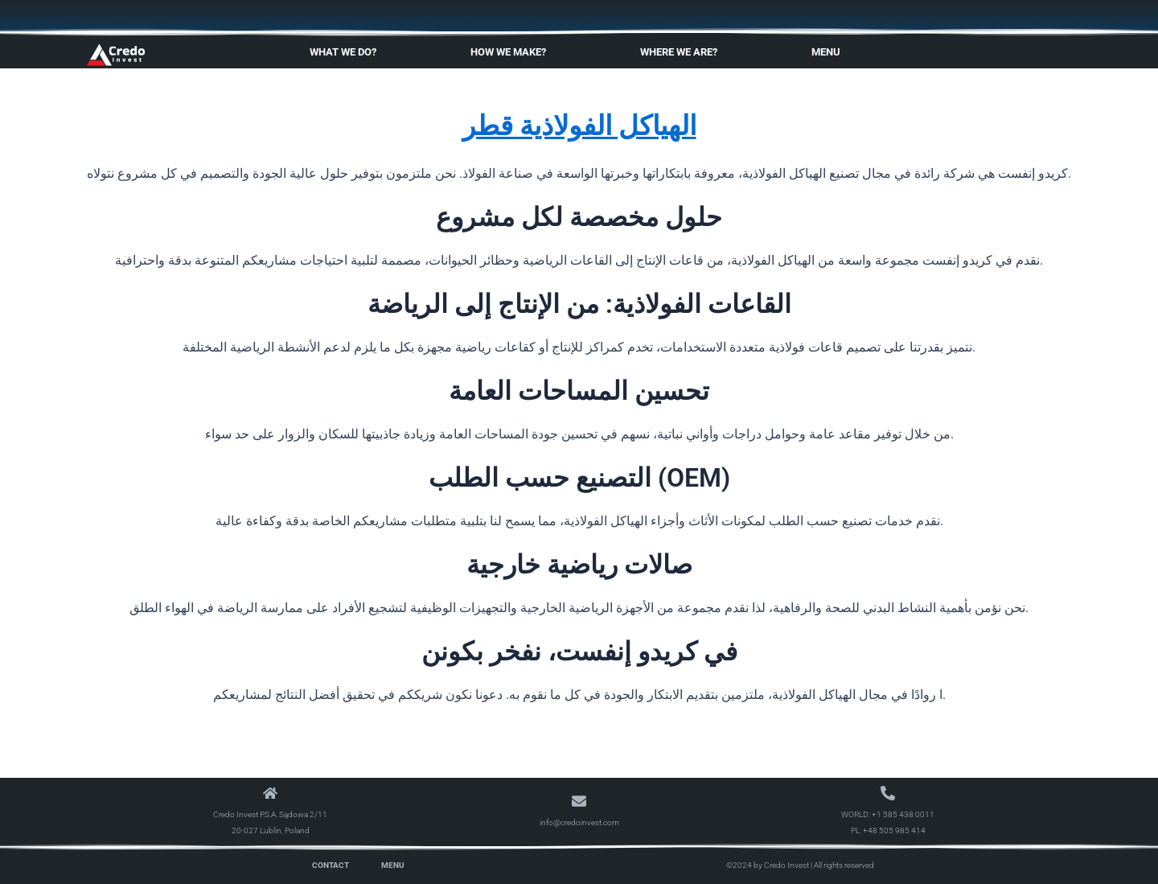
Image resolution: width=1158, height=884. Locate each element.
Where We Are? (682, 52)
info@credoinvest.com (579, 822)
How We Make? (512, 52)
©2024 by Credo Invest (767, 865)
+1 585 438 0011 (903, 814)
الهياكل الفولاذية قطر (579, 124)
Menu (829, 52)
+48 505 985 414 (894, 830)
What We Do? (347, 52)
